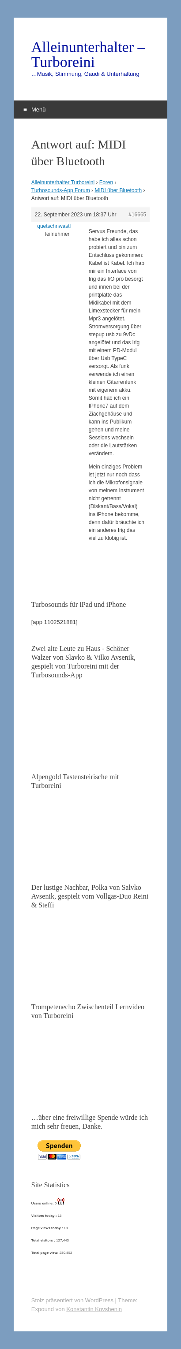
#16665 (137, 215)
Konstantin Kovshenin (94, 1309)
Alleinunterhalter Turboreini (62, 182)
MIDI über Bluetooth (118, 190)
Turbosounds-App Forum (60, 190)
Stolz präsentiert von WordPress (72, 1300)
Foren (106, 182)
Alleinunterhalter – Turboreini (88, 55)
